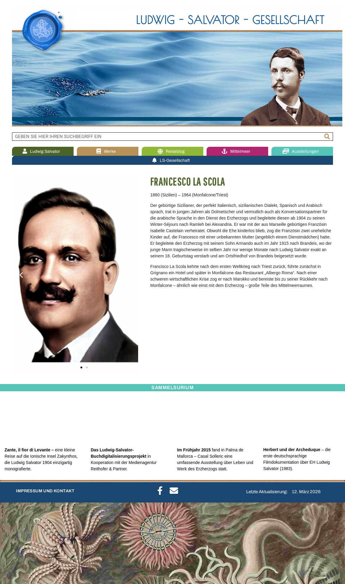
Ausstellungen (302, 151)
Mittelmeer (237, 151)
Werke (107, 151)
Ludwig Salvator (43, 151)
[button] (21, 274)
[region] (172, 66)
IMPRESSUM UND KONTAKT (45, 491)
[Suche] (327, 136)
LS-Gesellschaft (172, 160)
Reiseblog (173, 151)
